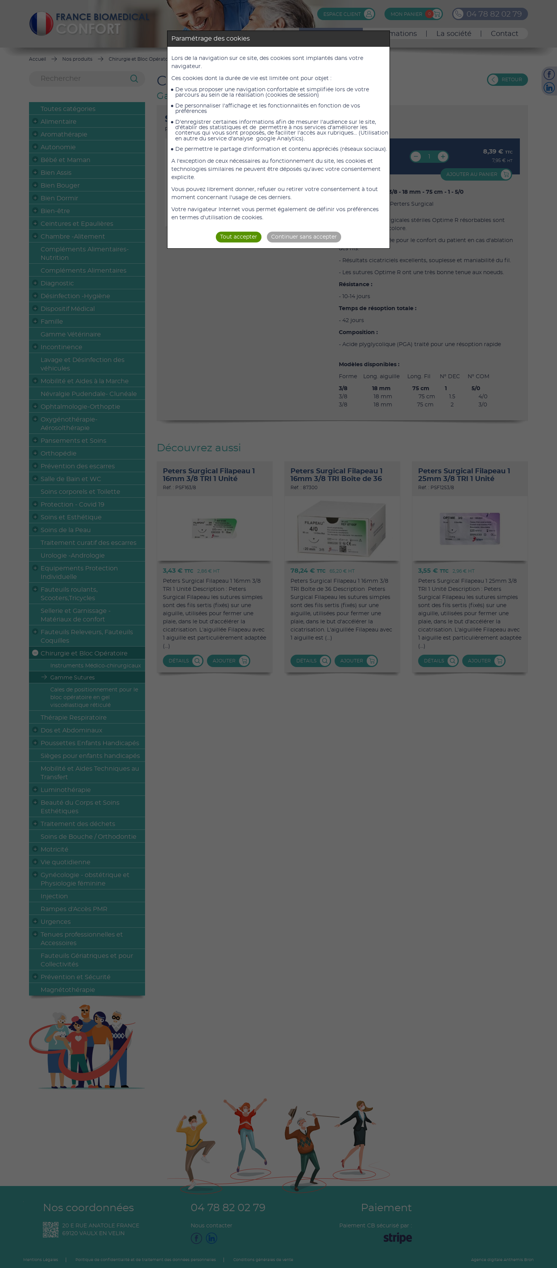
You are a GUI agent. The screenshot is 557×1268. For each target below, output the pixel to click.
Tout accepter (238, 237)
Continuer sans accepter (304, 237)
